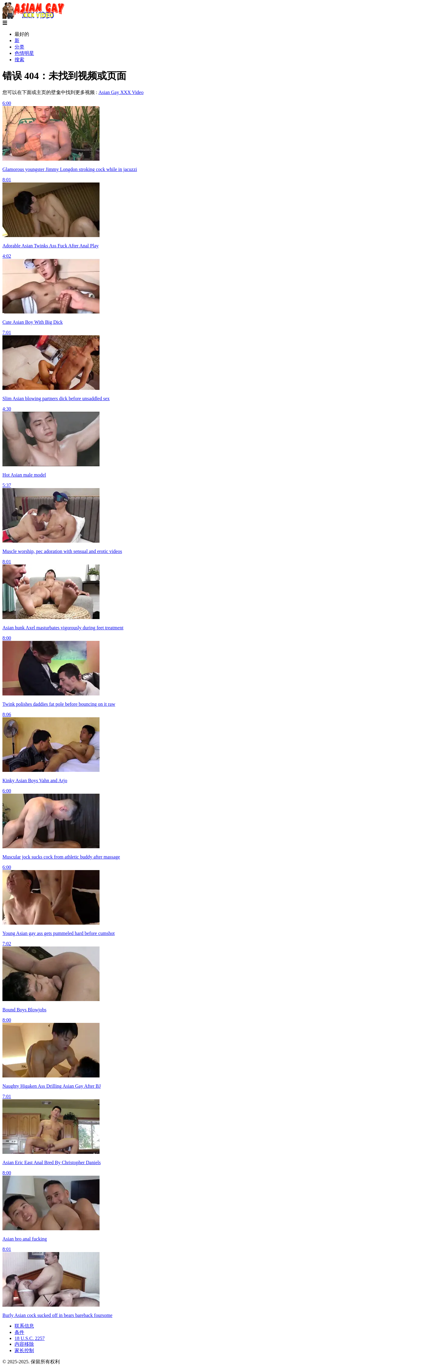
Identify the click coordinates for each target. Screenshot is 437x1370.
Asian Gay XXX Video (121, 92)
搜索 (19, 59)
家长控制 (24, 1350)
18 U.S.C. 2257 (30, 1338)
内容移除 (24, 1344)
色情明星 (24, 53)
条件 (19, 1332)
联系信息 (24, 1325)
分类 (19, 46)
